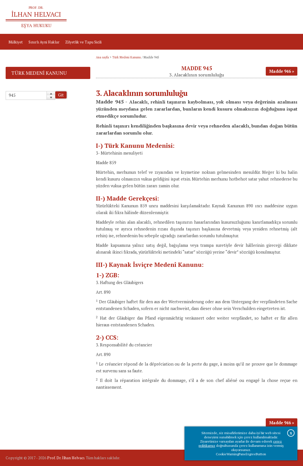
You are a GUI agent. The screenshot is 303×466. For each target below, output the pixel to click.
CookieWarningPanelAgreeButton (241, 454)
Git (61, 95)
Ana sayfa (226, 16)
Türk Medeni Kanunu (126, 57)
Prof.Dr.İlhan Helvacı (258, 16)
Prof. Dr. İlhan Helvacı (65, 457)
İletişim (288, 16)
